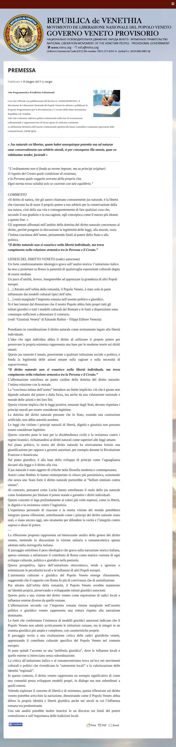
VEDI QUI (30, 131)
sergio (48, 81)
